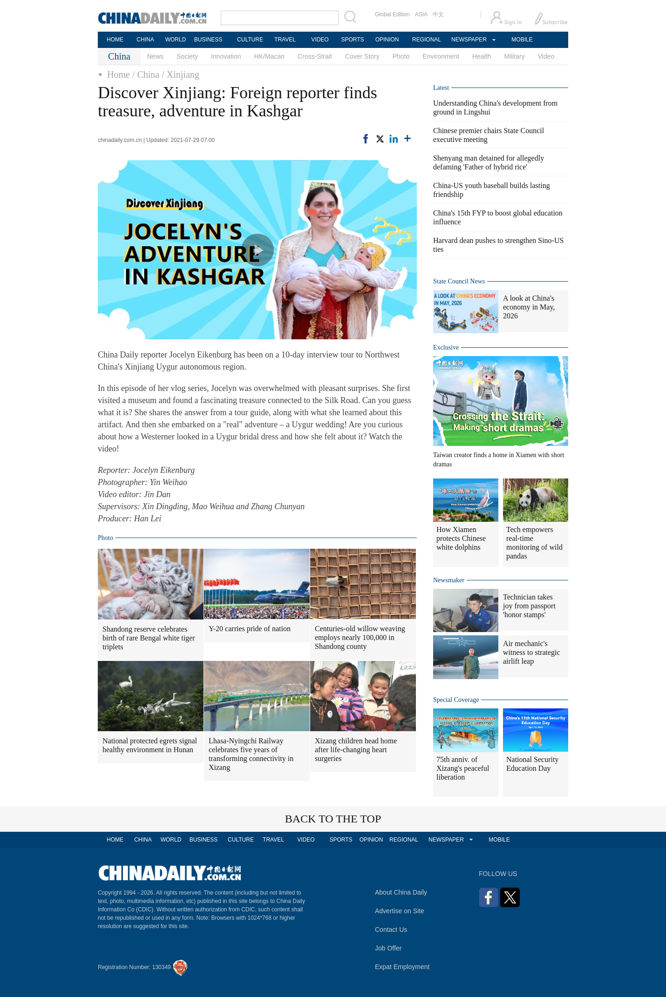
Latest (441, 87)
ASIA (421, 14)
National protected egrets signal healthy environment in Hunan (149, 745)
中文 (438, 14)
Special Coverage (456, 699)
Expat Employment (402, 966)
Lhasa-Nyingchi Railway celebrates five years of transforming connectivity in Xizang (251, 754)
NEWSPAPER (468, 39)
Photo (401, 56)
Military (514, 56)
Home (118, 74)
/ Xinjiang (180, 74)
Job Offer (388, 948)
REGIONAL (426, 39)
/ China (145, 74)
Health (481, 56)
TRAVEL (285, 39)
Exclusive (446, 347)
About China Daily (401, 892)
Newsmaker (448, 580)
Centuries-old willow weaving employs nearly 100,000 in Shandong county (360, 637)
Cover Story (362, 56)
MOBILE (521, 39)
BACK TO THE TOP (333, 819)
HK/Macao (269, 56)
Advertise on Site (399, 911)
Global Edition (392, 14)
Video (546, 56)
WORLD (175, 39)
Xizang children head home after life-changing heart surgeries (356, 749)
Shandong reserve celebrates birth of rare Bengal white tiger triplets (148, 638)
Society (187, 56)
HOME (115, 39)
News (155, 56)
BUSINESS (208, 39)
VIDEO (319, 39)
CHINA (145, 39)
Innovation (226, 56)
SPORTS (352, 39)
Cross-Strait (315, 56)
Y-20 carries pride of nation (250, 629)
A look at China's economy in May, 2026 (529, 307)
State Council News (459, 281)
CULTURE (250, 39)
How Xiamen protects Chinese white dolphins (461, 538)
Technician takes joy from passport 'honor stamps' (529, 606)
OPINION (387, 39)
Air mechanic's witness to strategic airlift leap (531, 652)
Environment (440, 56)
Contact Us (391, 929)
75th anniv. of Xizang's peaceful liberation (462, 768)
